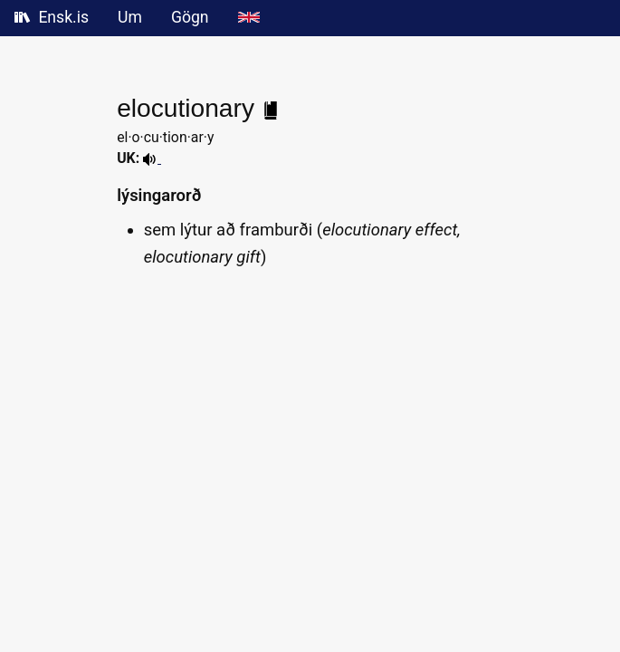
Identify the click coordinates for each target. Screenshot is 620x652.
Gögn (190, 17)
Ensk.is (51, 17)
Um (130, 17)
